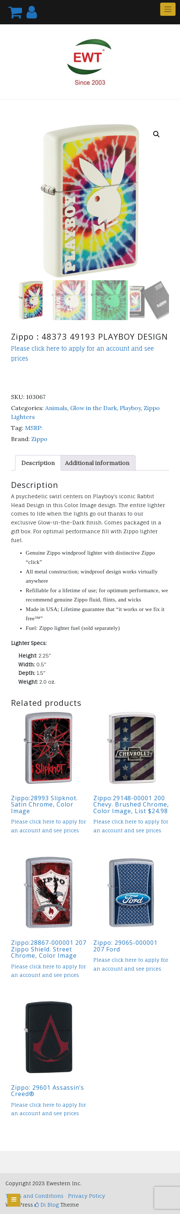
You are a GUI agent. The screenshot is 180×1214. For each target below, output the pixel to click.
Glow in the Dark (93, 408)
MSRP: (34, 427)
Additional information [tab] (97, 462)
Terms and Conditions (35, 1196)
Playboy (130, 408)
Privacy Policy (86, 1196)
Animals (56, 408)
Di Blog (47, 1204)
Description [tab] (38, 462)
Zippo (39, 439)
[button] (156, 134)
